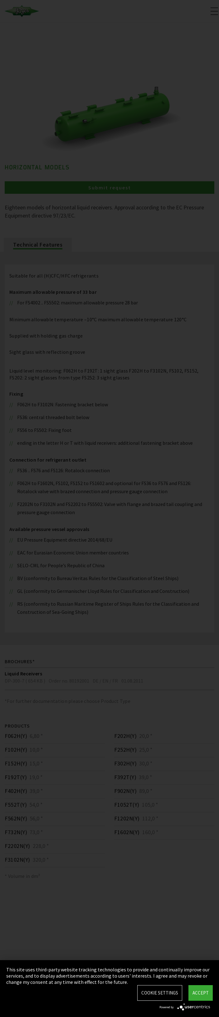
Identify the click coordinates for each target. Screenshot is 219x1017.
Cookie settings (159, 993)
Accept (200, 993)
